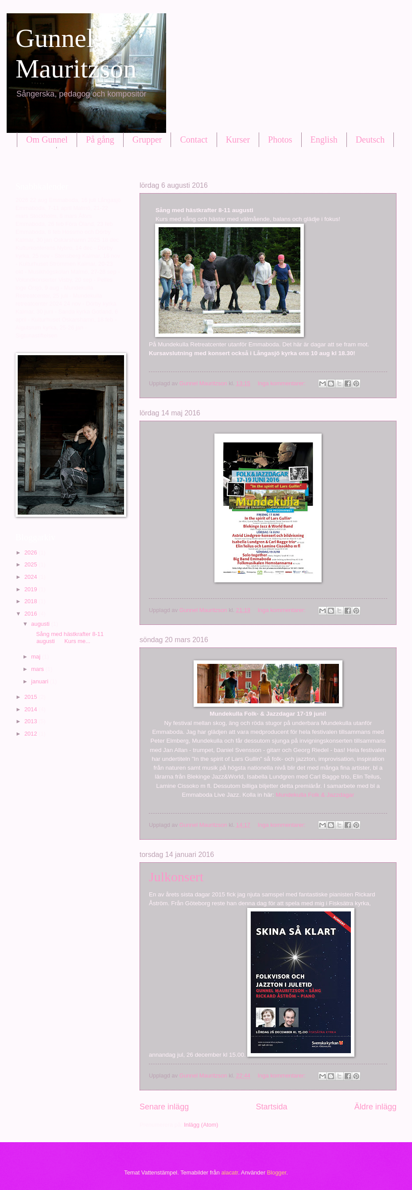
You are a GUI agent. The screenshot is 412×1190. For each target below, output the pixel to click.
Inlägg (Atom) (201, 1124)
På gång (100, 139)
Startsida (271, 1106)
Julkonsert (176, 876)
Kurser (238, 139)
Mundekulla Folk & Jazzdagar (315, 794)
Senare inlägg (164, 1106)
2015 (31, 697)
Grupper (147, 139)
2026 (31, 552)
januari (40, 681)
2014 (31, 709)
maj (36, 656)
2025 (31, 564)
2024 (31, 577)
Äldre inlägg (375, 1106)
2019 (31, 589)
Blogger (277, 1172)
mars (38, 669)
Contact (193, 139)
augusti (41, 623)
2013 (31, 721)
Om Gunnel (47, 139)
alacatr (229, 1172)
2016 (31, 613)
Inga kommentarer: (282, 383)
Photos (280, 139)
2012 (31, 733)
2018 (31, 601)
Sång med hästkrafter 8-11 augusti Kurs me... (67, 637)
